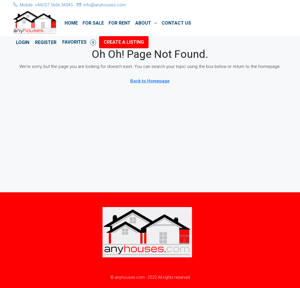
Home (71, 23)
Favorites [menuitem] (79, 42)
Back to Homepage (150, 81)
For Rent (120, 23)
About (143, 23)
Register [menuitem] (45, 42)
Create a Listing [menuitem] (124, 42)
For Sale (93, 23)
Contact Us (176, 23)
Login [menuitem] (22, 42)
